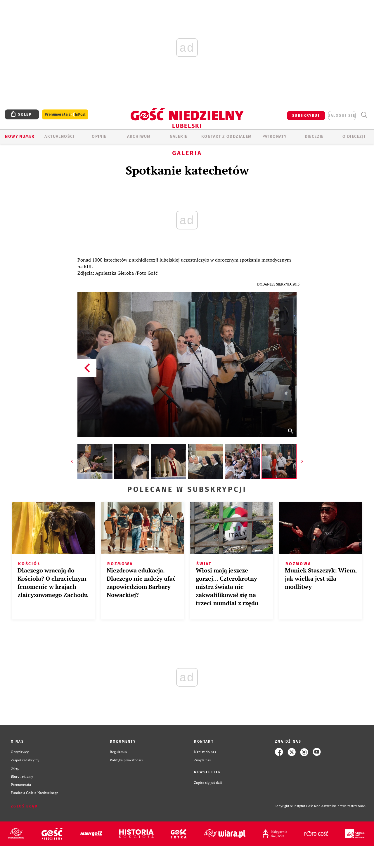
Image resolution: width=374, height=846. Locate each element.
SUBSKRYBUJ (306, 116)
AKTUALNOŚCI (59, 136)
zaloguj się (341, 116)
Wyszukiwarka (364, 114)
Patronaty (274, 136)
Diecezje (314, 136)
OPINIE (99, 136)
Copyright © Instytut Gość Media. (299, 806)
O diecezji (353, 136)
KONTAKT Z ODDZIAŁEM (226, 136)
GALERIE (179, 136)
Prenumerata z (65, 114)
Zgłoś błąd (24, 806)
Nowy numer (19, 136)
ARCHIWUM (139, 136)
